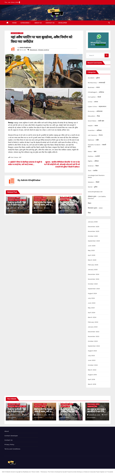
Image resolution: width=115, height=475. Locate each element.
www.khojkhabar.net (95, 192)
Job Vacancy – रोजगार (95, 135)
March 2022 (92, 370)
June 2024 (91, 303)
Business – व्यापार (94, 87)
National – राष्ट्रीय (93, 140)
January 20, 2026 (68, 414)
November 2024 (93, 279)
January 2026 (93, 222)
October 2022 (93, 365)
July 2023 (91, 355)
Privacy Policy (9, 444)
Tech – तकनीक (92, 170)
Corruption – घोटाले (94, 97)
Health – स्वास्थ (93, 125)
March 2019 (92, 384)
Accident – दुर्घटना (94, 78)
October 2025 (93, 236)
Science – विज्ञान (93, 166)
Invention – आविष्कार (95, 130)
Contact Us (50, 23)
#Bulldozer (33, 50)
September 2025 (94, 241)
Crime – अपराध (22, 200)
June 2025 (91, 246)
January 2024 (93, 327)
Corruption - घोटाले (12, 200)
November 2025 (93, 231)
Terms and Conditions (12, 449)
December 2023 (93, 331)
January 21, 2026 (15, 414)
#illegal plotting (43, 50)
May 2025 (91, 250)
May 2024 (91, 308)
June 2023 (91, 360)
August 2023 (92, 351)
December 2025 (93, 226)
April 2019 (91, 379)
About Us (38, 23)
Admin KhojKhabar (25, 47)
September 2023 (94, 346)
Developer (62, 23)
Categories (25, 23)
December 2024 (93, 274)
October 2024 (93, 284)
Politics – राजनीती (94, 156)
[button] (109, 23)
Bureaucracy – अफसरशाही (96, 82)
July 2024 (91, 298)
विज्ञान (89, 203)
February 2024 (93, 322)
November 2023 (93, 336)
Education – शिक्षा (65, 200)
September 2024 (94, 289)
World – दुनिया (92, 187)
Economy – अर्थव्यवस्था (95, 111)
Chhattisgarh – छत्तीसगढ (17, 33)
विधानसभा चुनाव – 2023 (95, 208)
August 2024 (92, 293)
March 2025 (92, 260)
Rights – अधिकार (93, 161)
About (6, 431)
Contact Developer (11, 436)
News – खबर (92, 151)
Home (14, 23)
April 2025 (91, 255)
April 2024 (91, 312)
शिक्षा (89, 213)
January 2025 (93, 269)
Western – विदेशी (93, 182)
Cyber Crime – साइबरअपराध (97, 106)
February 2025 (93, 265)
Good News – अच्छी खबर (39, 200)
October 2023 (93, 341)
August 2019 (92, 374)
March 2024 (92, 317)
